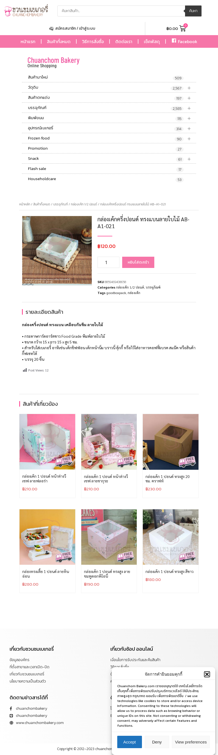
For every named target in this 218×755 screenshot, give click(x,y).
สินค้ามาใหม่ (106, 77)
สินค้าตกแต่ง (112, 98)
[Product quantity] (108, 262)
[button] (207, 680)
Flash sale (106, 168)
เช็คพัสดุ (152, 41)
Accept (129, 748)
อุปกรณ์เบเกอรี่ (112, 128)
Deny (157, 748)
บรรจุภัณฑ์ (112, 108)
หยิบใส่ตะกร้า (138, 262)
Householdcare (106, 179)
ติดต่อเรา (123, 41)
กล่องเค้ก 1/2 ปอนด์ (84, 204)
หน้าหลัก (24, 204)
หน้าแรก (28, 41)
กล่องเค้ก (134, 292)
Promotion (106, 148)
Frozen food (112, 138)
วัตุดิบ (112, 87)
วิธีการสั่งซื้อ (93, 41)
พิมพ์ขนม (112, 118)
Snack (112, 158)
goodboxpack (116, 292)
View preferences (191, 748)
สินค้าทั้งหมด (59, 41)
